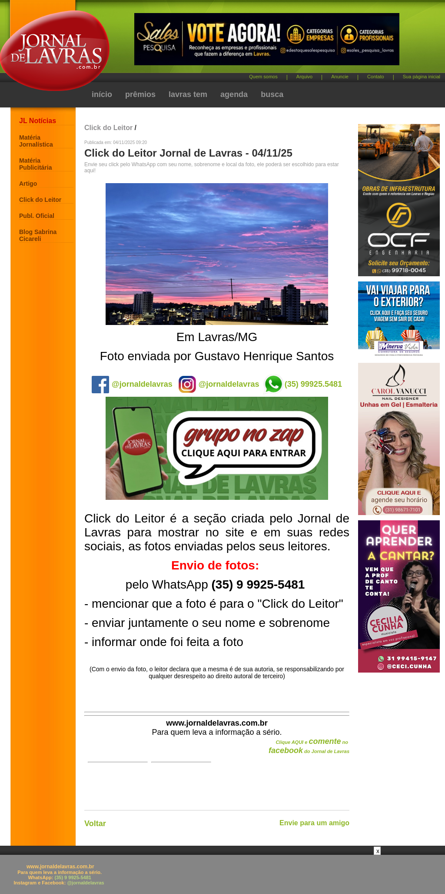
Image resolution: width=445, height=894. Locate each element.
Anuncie (340, 76)
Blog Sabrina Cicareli (37, 235)
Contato (375, 76)
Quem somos (263, 76)
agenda (234, 94)
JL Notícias (37, 120)
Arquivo (304, 76)
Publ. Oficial (36, 215)
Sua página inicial (421, 76)
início (102, 94)
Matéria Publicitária (35, 164)
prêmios (140, 94)
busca (272, 94)
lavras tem (188, 94)
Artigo (28, 183)
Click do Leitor (40, 199)
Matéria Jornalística (36, 141)
